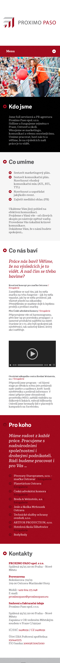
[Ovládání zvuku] (50, 365)
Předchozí (3, 77)
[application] (32, 354)
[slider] (30, 365)
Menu (10, 51)
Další (56, 77)
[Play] (10, 365)
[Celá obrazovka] (54, 365)
